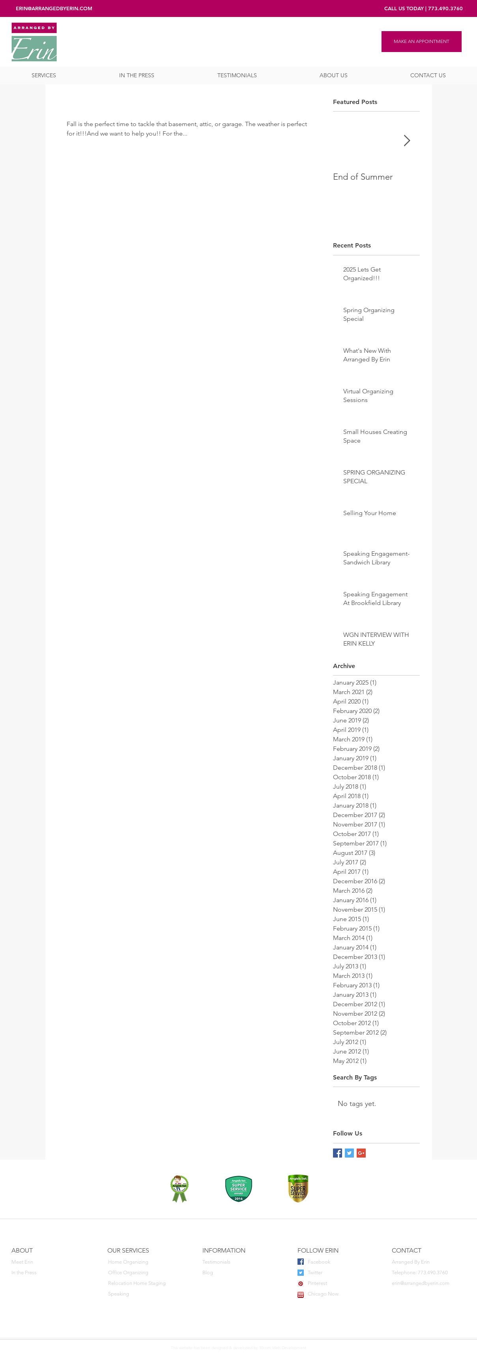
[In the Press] (46, 1273)
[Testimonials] (237, 1262)
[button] (44, 75)
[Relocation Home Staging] (143, 1283)
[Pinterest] (338, 1283)
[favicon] (300, 1295)
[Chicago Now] (338, 1294)
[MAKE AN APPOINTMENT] (422, 41)
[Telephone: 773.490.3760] (427, 1273)
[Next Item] (407, 141)
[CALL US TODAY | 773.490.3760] (423, 8)
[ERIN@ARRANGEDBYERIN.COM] (54, 8)
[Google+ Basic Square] (361, 1153)
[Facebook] (338, 1262)
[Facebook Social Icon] (300, 1261)
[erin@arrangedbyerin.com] (428, 1283)
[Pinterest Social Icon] (300, 1284)
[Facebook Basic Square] (337, 1153)
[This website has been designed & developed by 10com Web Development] (238, 1348)
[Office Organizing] (143, 1273)
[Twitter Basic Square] (349, 1153)
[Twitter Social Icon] (300, 1273)
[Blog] (237, 1273)
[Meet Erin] (46, 1262)
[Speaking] (143, 1294)
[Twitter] (338, 1273)
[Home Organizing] (143, 1262)
